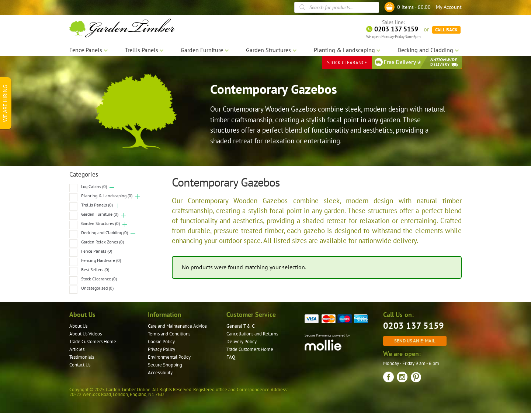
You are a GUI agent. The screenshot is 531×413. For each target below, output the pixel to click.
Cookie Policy (161, 341)
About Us (78, 326)
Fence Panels (96, 251)
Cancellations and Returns (252, 334)
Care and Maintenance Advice (177, 326)
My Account (449, 7)
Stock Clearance (99, 278)
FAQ (230, 357)
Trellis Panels (97, 205)
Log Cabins (94, 186)
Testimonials (81, 357)
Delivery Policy (241, 341)
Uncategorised (97, 288)
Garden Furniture (99, 214)
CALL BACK (446, 29)
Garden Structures (100, 223)
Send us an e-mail (414, 340)
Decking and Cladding (104, 232)
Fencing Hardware (101, 260)
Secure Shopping (165, 365)
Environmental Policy (169, 357)
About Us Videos (85, 334)
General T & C (240, 326)
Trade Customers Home (92, 341)
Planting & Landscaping (106, 195)
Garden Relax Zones (102, 242)
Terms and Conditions (169, 334)
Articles (76, 349)
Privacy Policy (161, 349)
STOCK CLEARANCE (347, 62)
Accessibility (160, 372)
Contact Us (79, 365)
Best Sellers (95, 269)
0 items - (414, 7)
